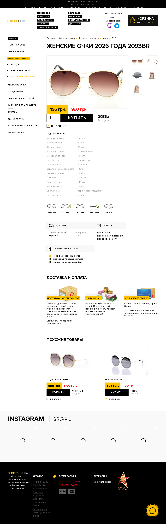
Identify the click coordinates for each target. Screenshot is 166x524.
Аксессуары (45, 20)
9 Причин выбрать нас (68, 7)
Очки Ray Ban (40, 485)
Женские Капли (20, 70)
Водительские (47, 27)
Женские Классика (23, 76)
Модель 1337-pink (57, 379)
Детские (74, 24)
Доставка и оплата (98, 7)
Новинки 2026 (40, 481)
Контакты (136, 7)
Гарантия (121, 7)
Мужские (74, 17)
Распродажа (16, 132)
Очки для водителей (21, 98)
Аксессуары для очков (22, 125)
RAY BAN (74, 13)
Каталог (44, 7)
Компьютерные (79, 20)
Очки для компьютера (22, 105)
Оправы (42, 24)
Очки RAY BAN (16, 51)
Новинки (43, 13)
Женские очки (17, 58)
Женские (43, 17)
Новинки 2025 (16, 44)
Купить (77, 117)
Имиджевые (15, 91)
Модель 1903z (113, 379)
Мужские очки (17, 84)
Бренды (15, 64)
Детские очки (16, 118)
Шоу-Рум (30, 7)
